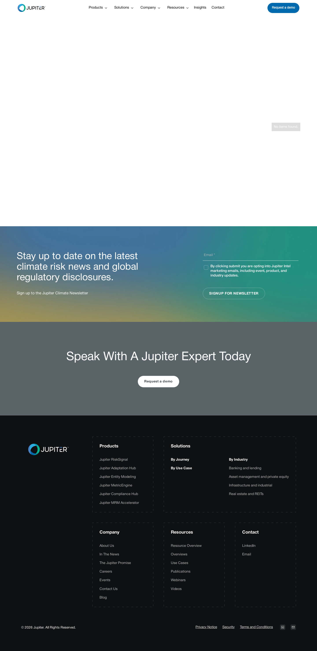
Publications (180, 571)
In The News (109, 554)
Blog (103, 597)
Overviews (179, 554)
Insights (200, 7)
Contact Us (109, 589)
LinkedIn (249, 545)
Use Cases (179, 563)
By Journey (180, 459)
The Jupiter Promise (115, 563)
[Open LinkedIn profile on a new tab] (282, 627)
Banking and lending (245, 468)
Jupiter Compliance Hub (119, 494)
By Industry (238, 459)
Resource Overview (186, 545)
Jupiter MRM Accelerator (119, 502)
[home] (32, 8)
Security (228, 627)
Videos (176, 589)
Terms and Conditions (256, 627)
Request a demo (283, 7)
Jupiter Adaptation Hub (118, 468)
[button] (98, 8)
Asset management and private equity (259, 477)
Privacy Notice (206, 627)
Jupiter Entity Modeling (118, 477)
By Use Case (181, 468)
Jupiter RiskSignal (114, 459)
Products (109, 446)
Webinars (178, 580)
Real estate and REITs (246, 494)
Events (105, 580)
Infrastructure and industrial (250, 485)
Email (246, 554)
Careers (106, 571)
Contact (218, 7)
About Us (107, 545)
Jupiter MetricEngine (116, 485)
